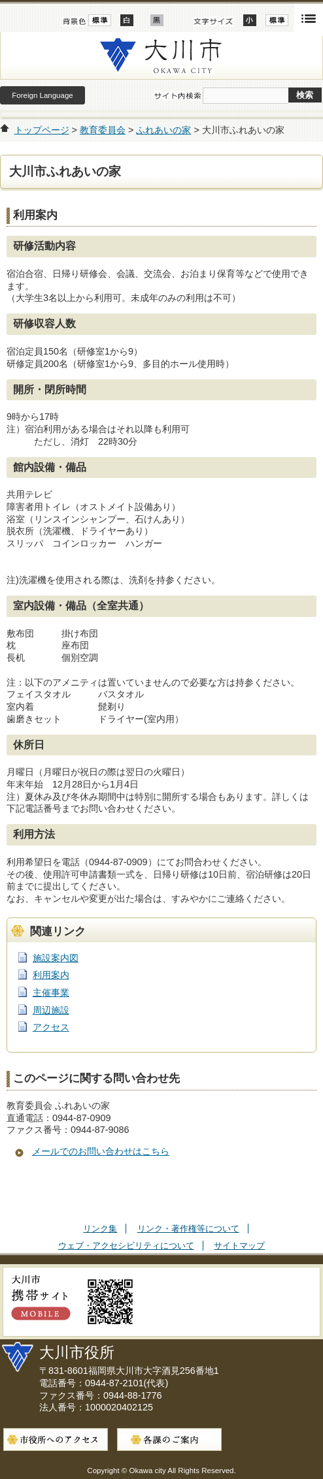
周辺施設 (51, 1010)
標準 (276, 20)
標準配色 (99, 20)
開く (308, 18)
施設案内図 (55, 958)
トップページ (41, 130)
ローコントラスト (157, 20)
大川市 (161, 55)
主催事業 (51, 992)
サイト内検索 (177, 96)
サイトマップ (239, 1245)
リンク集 (100, 1228)
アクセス (51, 1027)
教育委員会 (103, 130)
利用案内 (51, 975)
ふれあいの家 (163, 130)
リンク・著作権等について (188, 1228)
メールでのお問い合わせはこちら (100, 1151)
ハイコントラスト (126, 20)
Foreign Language (42, 95)
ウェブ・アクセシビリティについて (126, 1245)
